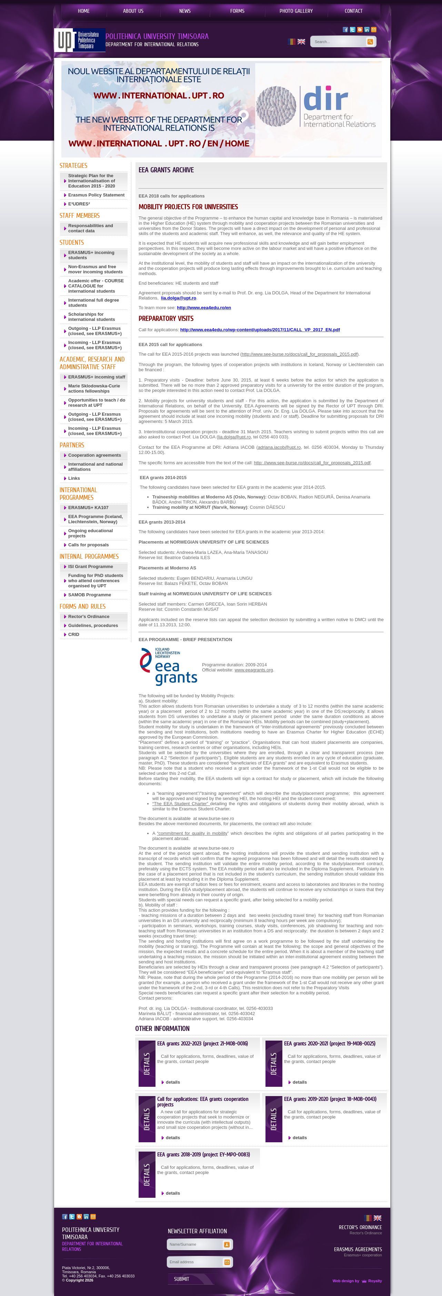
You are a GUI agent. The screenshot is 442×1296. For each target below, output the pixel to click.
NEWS (185, 11)
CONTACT (354, 11)
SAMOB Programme (89, 594)
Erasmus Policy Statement (96, 195)
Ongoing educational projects (90, 533)
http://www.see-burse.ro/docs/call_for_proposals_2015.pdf (299, 354)
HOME (84, 11)
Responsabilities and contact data (90, 228)
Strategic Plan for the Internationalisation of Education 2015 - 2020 (91, 181)
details (173, 1082)
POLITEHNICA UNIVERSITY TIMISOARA (90, 1233)
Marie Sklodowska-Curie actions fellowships (94, 388)
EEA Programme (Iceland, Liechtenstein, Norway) (95, 519)
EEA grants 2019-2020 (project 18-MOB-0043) (330, 1099)
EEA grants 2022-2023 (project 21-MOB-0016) (202, 1043)
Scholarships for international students (91, 317)
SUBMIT (181, 1279)
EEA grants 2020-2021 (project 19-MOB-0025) (329, 1043)
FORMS (237, 11)
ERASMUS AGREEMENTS (358, 1249)
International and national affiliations (95, 467)
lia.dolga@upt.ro (234, 436)
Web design (343, 1281)
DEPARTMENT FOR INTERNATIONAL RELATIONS (92, 1246)
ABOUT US (133, 11)
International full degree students (93, 302)
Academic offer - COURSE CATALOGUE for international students (96, 286)
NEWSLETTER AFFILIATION (197, 1231)
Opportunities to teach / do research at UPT (96, 402)
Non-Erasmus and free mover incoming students (95, 269)
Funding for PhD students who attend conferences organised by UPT (95, 580)
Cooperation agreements (94, 455)
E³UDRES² (79, 203)
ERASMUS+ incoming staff (96, 376)
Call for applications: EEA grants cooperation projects (202, 1101)
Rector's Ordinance (88, 616)
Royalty (371, 1281)
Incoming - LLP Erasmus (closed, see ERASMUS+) (95, 345)
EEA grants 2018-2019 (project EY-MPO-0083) (203, 1154)
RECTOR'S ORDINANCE (360, 1227)
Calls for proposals (88, 544)
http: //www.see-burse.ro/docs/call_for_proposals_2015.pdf (312, 462)
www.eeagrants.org (253, 669)
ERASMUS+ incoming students (91, 255)
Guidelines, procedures (93, 625)
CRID (73, 634)
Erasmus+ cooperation (363, 1255)
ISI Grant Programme (90, 566)
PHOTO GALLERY (296, 11)
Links (74, 478)
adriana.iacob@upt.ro (279, 447)
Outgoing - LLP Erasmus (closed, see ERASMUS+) (95, 331)
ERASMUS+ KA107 (88, 507)
